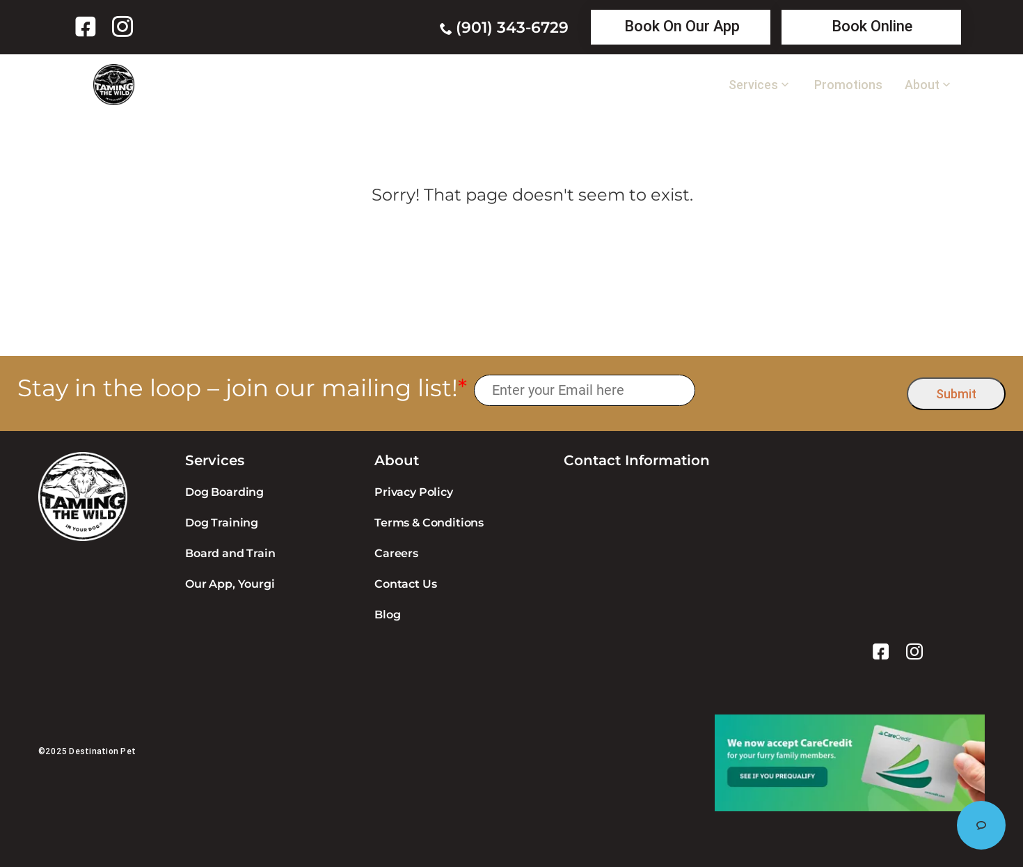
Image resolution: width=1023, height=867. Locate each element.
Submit (956, 394)
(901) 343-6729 (512, 27)
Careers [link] (396, 553)
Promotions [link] (848, 85)
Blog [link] (387, 614)
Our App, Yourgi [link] (230, 584)
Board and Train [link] (230, 553)
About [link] (922, 85)
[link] (88, 26)
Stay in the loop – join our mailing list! (242, 388)
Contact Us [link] (405, 584)
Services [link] (753, 85)
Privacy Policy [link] (413, 492)
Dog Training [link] (221, 522)
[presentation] (801, 390)
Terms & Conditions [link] (429, 522)
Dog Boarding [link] (224, 492)
